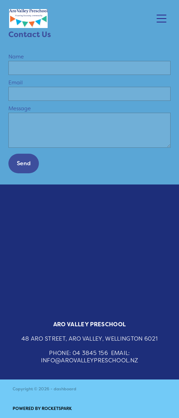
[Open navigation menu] (161, 18)
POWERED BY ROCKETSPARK (42, 408)
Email (15, 82)
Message (19, 108)
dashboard (65, 389)
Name (16, 56)
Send (23, 163)
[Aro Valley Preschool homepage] (81, 18)
